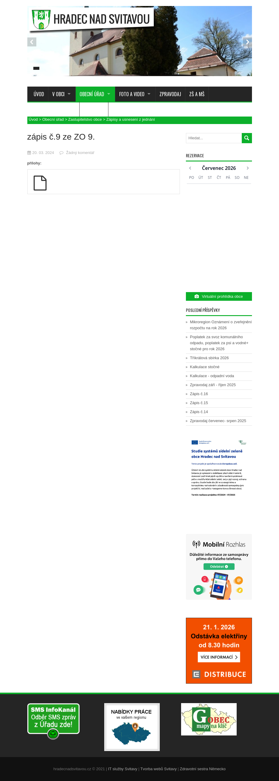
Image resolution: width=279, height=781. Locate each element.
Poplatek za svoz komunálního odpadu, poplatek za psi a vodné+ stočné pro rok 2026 (219, 343)
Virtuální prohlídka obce (219, 296)
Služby (90, 109)
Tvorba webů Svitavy (159, 769)
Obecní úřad (92, 94)
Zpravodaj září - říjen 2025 (213, 385)
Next (247, 41)
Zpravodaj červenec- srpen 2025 (218, 421)
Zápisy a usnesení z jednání (130, 119)
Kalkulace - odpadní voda (212, 376)
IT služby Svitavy (122, 769)
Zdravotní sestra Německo (203, 769)
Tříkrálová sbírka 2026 (209, 358)
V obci (58, 94)
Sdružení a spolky (49, 109)
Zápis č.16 (199, 394)
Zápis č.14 (199, 412)
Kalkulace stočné (205, 367)
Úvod (37, 94)
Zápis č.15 (199, 403)
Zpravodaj (170, 94)
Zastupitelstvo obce (85, 119)
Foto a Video (131, 94)
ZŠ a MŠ (197, 94)
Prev (31, 41)
